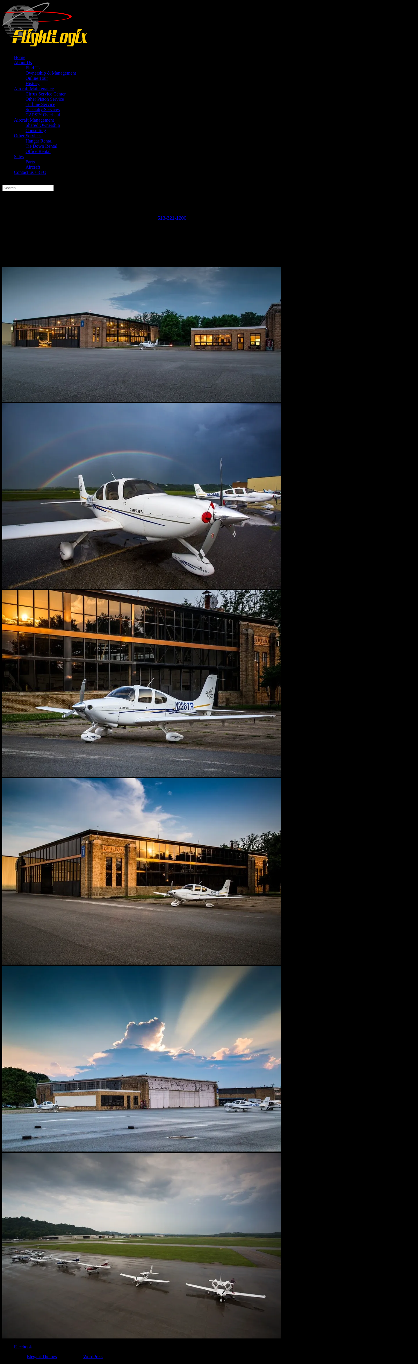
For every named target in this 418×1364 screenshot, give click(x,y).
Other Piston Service (45, 99)
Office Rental (38, 151)
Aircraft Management (34, 120)
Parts (30, 161)
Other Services (28, 135)
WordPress (93, 1356)
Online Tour (37, 78)
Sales (19, 156)
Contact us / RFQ (30, 172)
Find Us (33, 67)
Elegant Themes (42, 1356)
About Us (23, 62)
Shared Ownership (43, 125)
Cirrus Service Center (46, 93)
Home (19, 57)
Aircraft (33, 167)
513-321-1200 (171, 218)
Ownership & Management (51, 73)
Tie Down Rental (41, 146)
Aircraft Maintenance (34, 88)
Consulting (36, 130)
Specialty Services (43, 109)
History (32, 83)
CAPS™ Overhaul (43, 114)
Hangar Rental (39, 140)
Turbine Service (40, 104)
